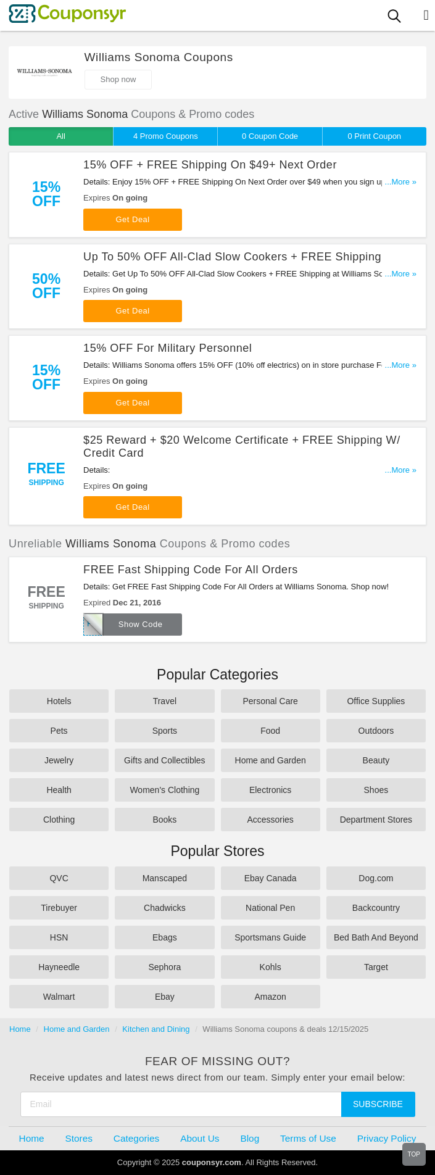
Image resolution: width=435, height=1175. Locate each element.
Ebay (165, 997)
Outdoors (376, 731)
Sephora (164, 967)
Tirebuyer (59, 908)
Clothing (59, 819)
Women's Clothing (164, 790)
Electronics (270, 790)
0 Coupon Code (270, 136)
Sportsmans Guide (270, 937)
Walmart (59, 997)
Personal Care (270, 701)
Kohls (270, 967)
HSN (59, 937)
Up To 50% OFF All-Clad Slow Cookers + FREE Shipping (232, 257)
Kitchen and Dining (155, 1029)
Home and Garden (270, 760)
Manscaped (165, 878)
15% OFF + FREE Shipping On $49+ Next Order (210, 165)
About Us (199, 1138)
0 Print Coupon (374, 136)
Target (376, 967)
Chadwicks (165, 908)
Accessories (270, 819)
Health (58, 790)
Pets (59, 731)
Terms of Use (308, 1138)
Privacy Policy (386, 1138)
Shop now (118, 79)
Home (20, 1029)
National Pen (270, 908)
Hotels (59, 701)
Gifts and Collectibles (164, 760)
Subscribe (378, 1104)
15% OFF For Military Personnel (167, 348)
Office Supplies (376, 701)
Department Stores (376, 819)
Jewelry (58, 760)
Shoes (376, 790)
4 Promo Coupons (165, 136)
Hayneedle (59, 967)
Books (164, 819)
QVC (58, 878)
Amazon (270, 997)
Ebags (164, 937)
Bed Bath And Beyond (376, 937)
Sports (164, 731)
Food (270, 731)
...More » (400, 181)
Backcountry (376, 908)
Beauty (376, 760)
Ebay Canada (270, 878)
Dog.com (375, 878)
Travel (164, 701)
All (60, 136)
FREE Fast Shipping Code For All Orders (190, 569)
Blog (249, 1138)
